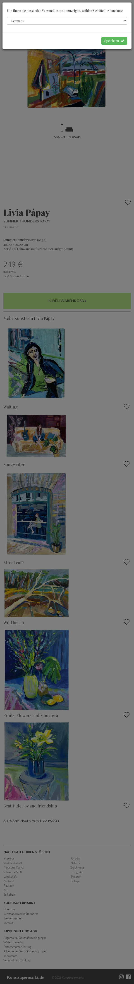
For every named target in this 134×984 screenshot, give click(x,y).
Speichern (114, 41)
